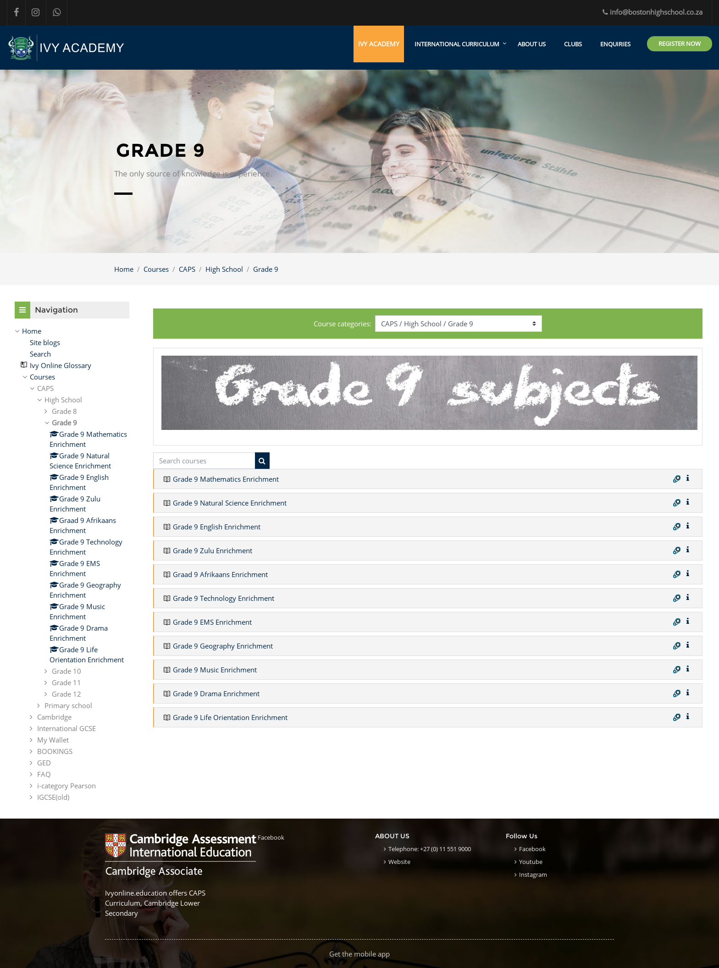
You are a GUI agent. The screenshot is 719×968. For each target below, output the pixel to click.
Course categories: (342, 323)
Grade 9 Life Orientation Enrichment (230, 717)
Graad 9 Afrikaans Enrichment (220, 574)
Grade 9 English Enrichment (216, 527)
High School (224, 269)
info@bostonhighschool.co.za (652, 11)
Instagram (533, 874)
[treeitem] (72, 331)
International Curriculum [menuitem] (457, 44)
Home (123, 269)
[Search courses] (204, 460)
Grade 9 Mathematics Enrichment (226, 479)
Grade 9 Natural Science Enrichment (230, 503)
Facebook (271, 837)
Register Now (679, 43)
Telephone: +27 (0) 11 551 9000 (429, 849)
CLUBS (573, 44)
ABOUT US (532, 44)
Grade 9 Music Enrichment (215, 670)
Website (399, 862)
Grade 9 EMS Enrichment (212, 622)
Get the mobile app (359, 953)
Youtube (530, 862)
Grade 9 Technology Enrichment (223, 598)
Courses (156, 269)
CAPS (187, 269)
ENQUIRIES (615, 44)
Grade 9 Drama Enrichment (216, 693)
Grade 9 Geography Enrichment (223, 646)
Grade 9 (265, 269)
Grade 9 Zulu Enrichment (212, 551)
